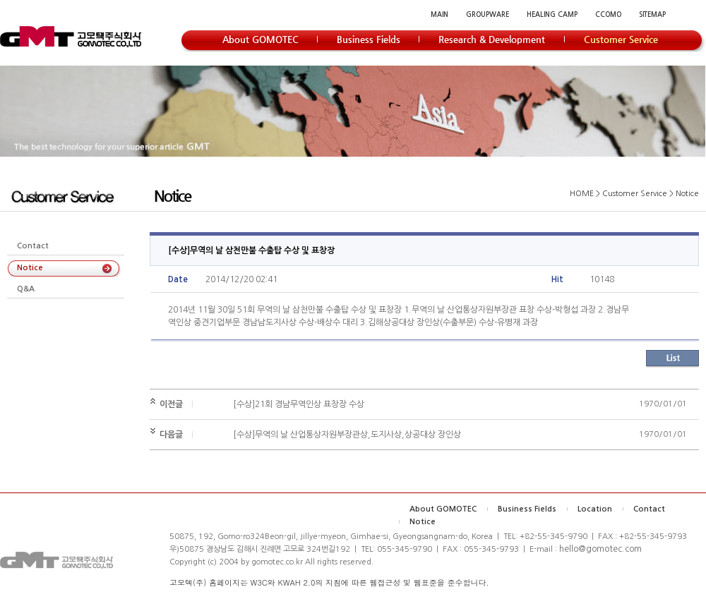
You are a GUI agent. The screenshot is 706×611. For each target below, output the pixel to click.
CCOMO (608, 14)
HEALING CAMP (552, 14)
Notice (30, 268)
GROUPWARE (487, 14)
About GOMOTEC (443, 509)
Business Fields (527, 509)
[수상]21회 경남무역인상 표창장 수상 (298, 404)
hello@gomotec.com (600, 549)
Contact (33, 246)
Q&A (26, 289)
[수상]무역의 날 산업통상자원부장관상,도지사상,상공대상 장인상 (347, 434)
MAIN (439, 14)
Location (595, 509)
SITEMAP (652, 14)
